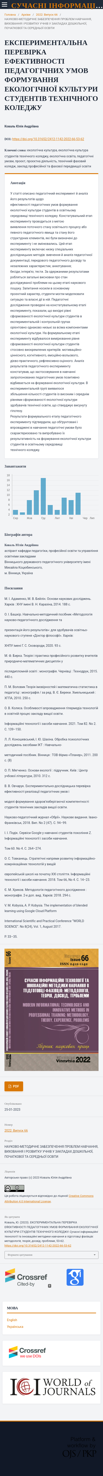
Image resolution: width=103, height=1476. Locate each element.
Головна (10, 14)
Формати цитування (20, 1254)
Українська (15, 1326)
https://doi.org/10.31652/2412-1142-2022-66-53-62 (48, 139)
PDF (15, 1086)
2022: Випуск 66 (47, 14)
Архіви (25, 14)
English (12, 1320)
